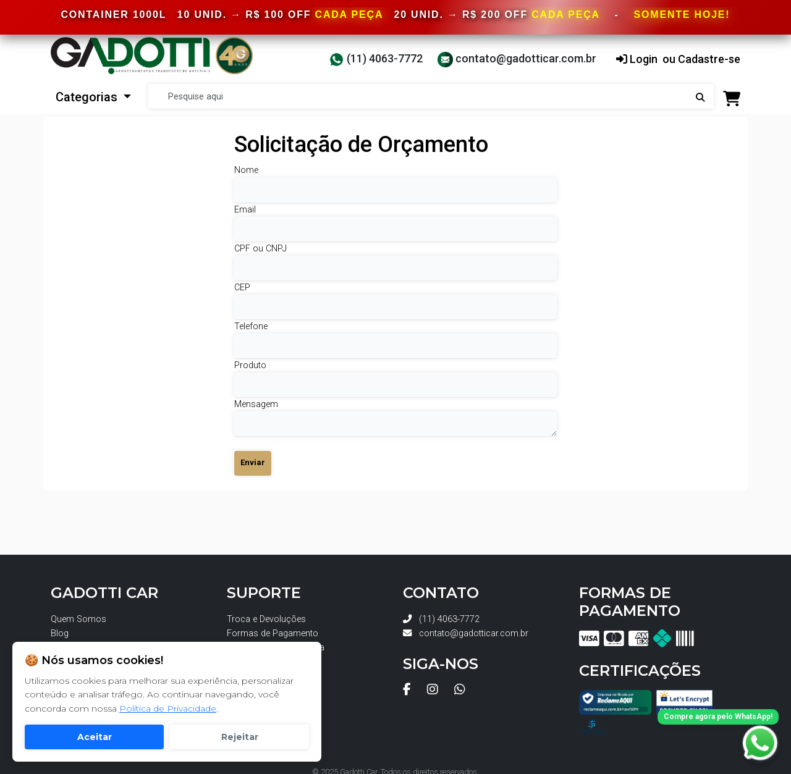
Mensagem (256, 404)
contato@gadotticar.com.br (517, 58)
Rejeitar (239, 736)
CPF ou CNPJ (260, 248)
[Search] (431, 96)
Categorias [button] (88, 97)
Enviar (252, 462)
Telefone (251, 326)
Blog (60, 633)
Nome (246, 170)
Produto (250, 365)
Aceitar (94, 736)
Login (637, 59)
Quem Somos (78, 619)
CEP (242, 287)
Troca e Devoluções (266, 619)
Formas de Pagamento (272, 633)
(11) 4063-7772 (376, 58)
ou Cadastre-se (701, 59)
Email (245, 209)
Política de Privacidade (167, 708)
